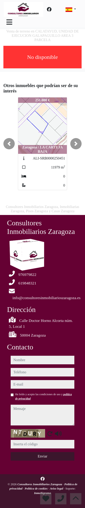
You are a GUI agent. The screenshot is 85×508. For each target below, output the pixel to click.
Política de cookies (36, 488)
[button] (9, 143)
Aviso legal (57, 488)
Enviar (42, 456)
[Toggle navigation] (9, 22)
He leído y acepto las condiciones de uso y (43, 396)
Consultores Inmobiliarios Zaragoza (40, 484)
